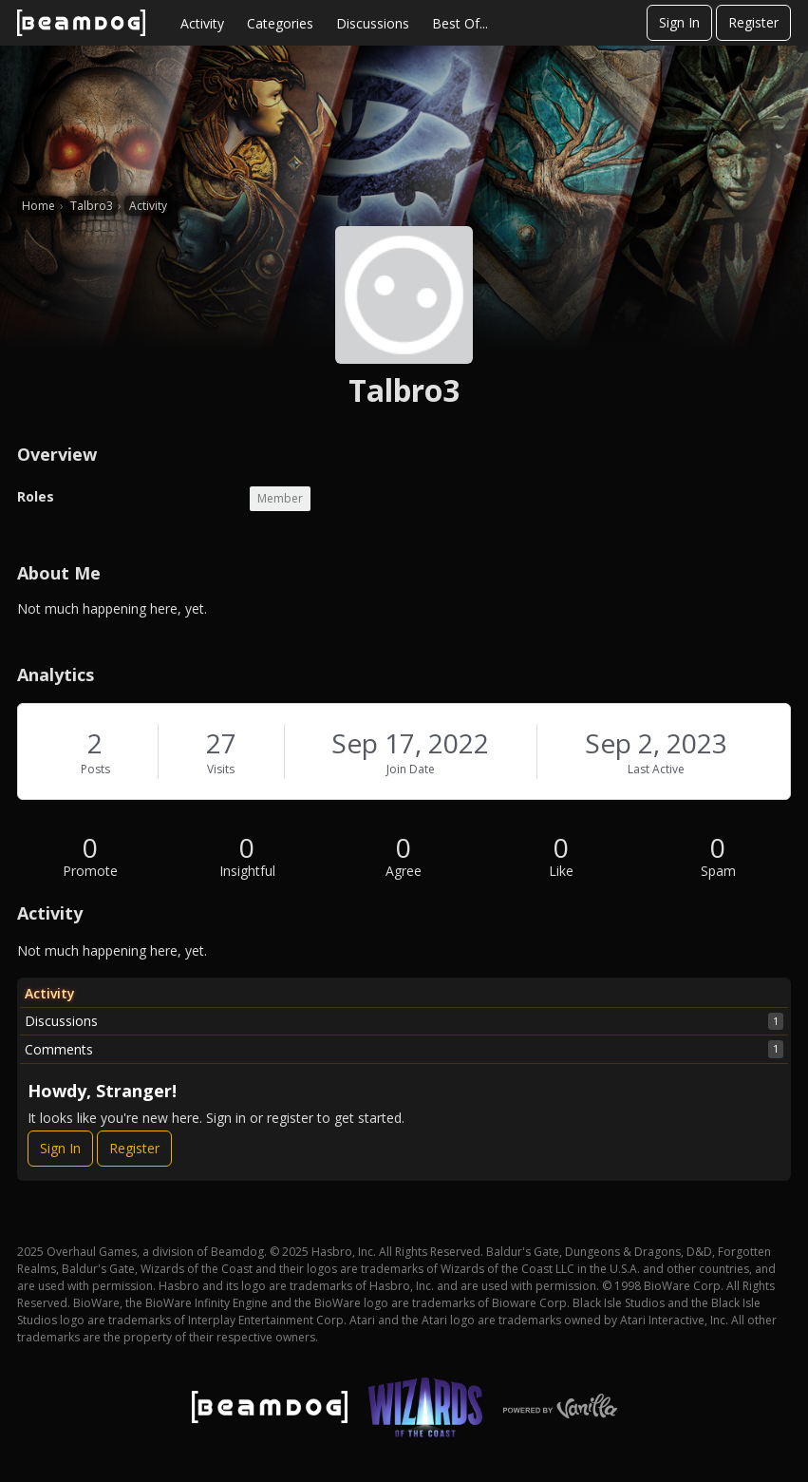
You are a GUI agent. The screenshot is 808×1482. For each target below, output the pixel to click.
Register (753, 22)
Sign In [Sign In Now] (60, 1148)
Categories (280, 23)
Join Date (410, 769)
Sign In (679, 22)
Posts (95, 769)
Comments (404, 1048)
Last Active (656, 769)
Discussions (372, 23)
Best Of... (460, 23)
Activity (202, 23)
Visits (221, 769)
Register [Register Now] (134, 1148)
